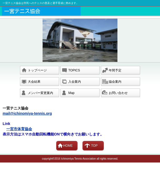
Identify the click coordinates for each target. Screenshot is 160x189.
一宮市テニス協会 (81, 11)
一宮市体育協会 (19, 129)
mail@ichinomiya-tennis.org (27, 113)
